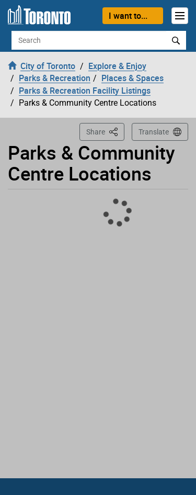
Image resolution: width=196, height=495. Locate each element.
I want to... (128, 15)
